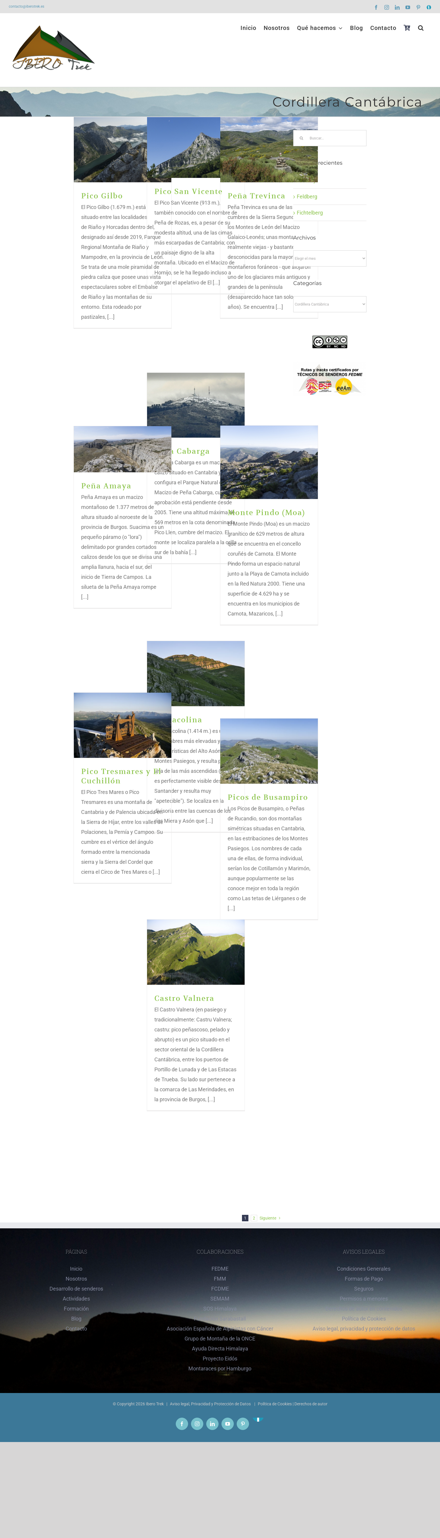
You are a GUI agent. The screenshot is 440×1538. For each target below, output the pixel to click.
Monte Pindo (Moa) (266, 512)
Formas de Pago (364, 1279)
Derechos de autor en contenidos (363, 1309)
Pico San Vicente (188, 191)
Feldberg (307, 196)
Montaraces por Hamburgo (219, 1368)
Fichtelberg (310, 213)
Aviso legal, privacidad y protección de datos (364, 1328)
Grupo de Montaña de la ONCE (220, 1338)
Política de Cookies (364, 1319)
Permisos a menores (364, 1299)
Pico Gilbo (102, 195)
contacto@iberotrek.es (26, 6)
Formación (76, 1309)
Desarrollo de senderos (76, 1289)
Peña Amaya (106, 485)
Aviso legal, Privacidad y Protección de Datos (211, 1404)
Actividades (76, 1299)
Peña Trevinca (257, 195)
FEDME (220, 1269)
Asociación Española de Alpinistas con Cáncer (220, 1328)
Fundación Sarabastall (220, 1319)
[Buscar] (301, 138)
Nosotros (76, 1279)
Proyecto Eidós (220, 1358)
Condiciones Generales (363, 1269)
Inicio (76, 1269)
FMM (220, 1279)
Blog (76, 1319)
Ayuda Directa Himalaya (220, 1348)
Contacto (76, 1328)
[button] (421, 28)
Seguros (364, 1289)
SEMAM (219, 1299)
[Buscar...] (329, 138)
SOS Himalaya (220, 1309)
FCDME (220, 1289)
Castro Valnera (184, 998)
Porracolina (178, 719)
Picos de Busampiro (268, 797)
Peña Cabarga (182, 451)
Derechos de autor (311, 1404)
